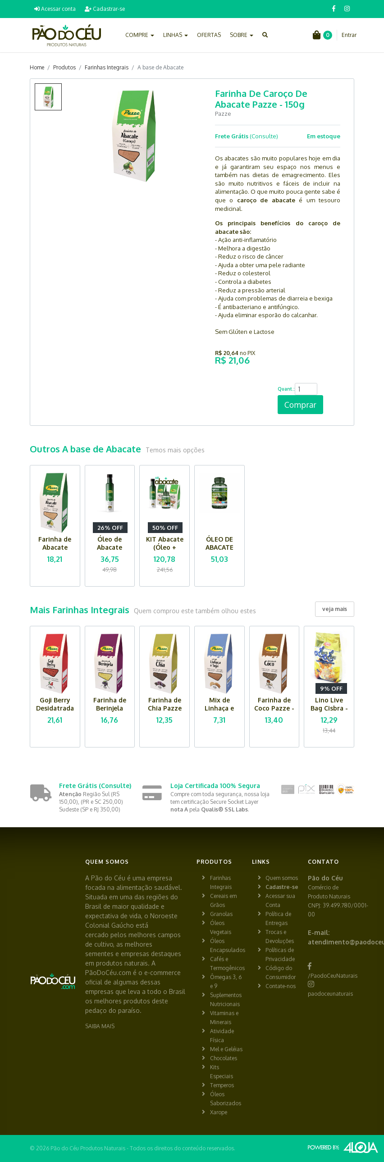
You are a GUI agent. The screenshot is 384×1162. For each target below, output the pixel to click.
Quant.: (286, 389)
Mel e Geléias (226, 1049)
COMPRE (139, 35)
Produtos (64, 67)
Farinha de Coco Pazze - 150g (274, 708)
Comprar (300, 405)
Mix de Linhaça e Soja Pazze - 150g (219, 712)
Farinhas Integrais (106, 67)
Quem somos (281, 878)
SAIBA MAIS (99, 1026)
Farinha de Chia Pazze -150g (165, 708)
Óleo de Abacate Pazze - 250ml (109, 551)
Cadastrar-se (105, 8)
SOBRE (241, 35)
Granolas (221, 914)
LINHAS (175, 35)
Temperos (222, 1085)
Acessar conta (55, 8)
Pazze (223, 113)
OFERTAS (209, 35)
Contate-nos (280, 986)
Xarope (218, 1112)
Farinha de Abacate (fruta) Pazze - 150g (55, 551)
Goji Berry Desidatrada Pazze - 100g (54, 708)
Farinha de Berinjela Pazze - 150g (109, 708)
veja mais (334, 609)
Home (37, 67)
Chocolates (223, 1058)
